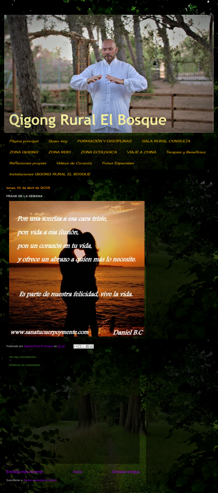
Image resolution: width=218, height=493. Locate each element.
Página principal (23, 141)
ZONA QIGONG (23, 152)
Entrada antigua (126, 472)
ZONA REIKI (59, 152)
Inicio (77, 472)
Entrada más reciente (24, 472)
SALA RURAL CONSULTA (166, 141)
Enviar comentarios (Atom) (40, 480)
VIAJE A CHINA (141, 152)
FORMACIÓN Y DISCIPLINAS (104, 141)
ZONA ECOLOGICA (99, 152)
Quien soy (57, 141)
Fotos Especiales (118, 163)
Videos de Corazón (74, 163)
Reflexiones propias (27, 163)
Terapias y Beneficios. (186, 152)
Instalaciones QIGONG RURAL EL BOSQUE (49, 174)
